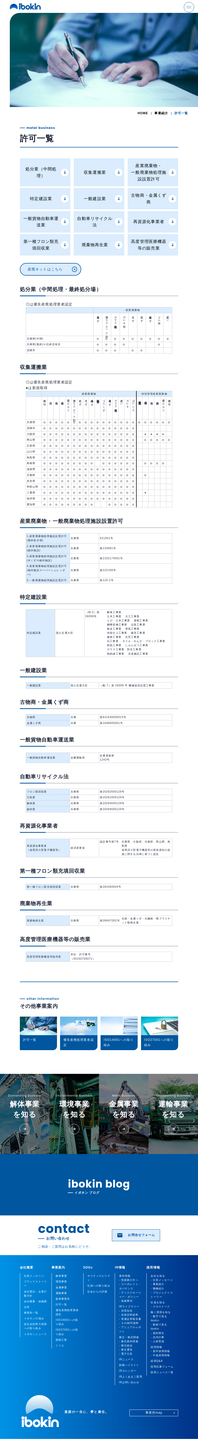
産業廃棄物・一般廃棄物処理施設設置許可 (153, 172)
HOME (143, 113)
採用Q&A (157, 1361)
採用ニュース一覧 (162, 1372)
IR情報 (120, 1267)
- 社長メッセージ (162, 1280)
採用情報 (153, 1267)
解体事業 (61, 1275)
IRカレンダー (128, 1370)
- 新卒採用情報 (160, 1351)
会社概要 (27, 1267)
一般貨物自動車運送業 (46, 221)
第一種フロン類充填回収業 (46, 244)
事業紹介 (161, 113)
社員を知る (158, 1302)
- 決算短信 (126, 1310)
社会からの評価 (97, 1291)
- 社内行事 (157, 1337)
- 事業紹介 (157, 1284)
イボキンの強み (34, 1318)
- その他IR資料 (129, 1323)
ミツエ (60, 1345)
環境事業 (61, 1281)
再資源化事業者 (154, 222)
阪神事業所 (63, 1298)
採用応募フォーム (162, 1366)
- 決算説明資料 (128, 1314)
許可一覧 (61, 1304)
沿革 (27, 1307)
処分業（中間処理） (47, 172)
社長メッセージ (34, 1275)
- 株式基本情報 (128, 1341)
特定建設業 (49, 199)
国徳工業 (61, 1339)
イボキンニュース (35, 1334)
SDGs (88, 1267)
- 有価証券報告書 (130, 1319)
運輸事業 (61, 1293)
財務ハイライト (129, 1365)
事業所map (160, 1412)
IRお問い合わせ (129, 1382)
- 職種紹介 (157, 1288)
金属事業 (61, 1287)
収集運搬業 (103, 172)
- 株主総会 (126, 1345)
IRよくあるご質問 (130, 1376)
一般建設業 (103, 199)
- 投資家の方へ (128, 1280)
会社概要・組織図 (35, 1301)
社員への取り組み (98, 1285)
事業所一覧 (31, 1312)
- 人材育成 (157, 1341)
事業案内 (58, 1267)
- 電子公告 (126, 1353)
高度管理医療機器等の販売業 (153, 244)
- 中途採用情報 (160, 1355)
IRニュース (126, 1359)
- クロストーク (160, 1306)
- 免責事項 (126, 1300)
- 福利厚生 (157, 1333)
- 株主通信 (126, 1349)
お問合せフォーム (136, 1235)
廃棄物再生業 (102, 245)
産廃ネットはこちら (53, 269)
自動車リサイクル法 (99, 221)
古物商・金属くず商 (153, 198)
